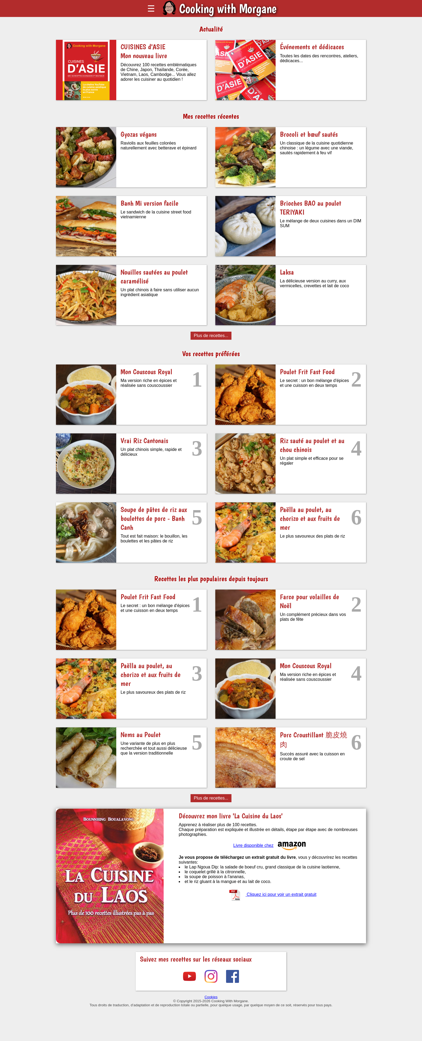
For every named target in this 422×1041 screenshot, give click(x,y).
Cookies (211, 997)
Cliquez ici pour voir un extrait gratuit (272, 894)
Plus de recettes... (211, 335)
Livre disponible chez (270, 845)
